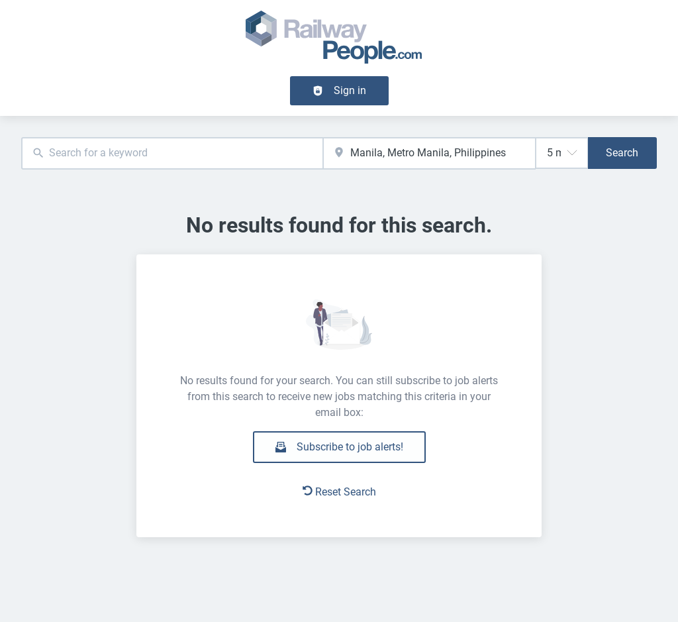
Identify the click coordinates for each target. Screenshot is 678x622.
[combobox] (172, 153)
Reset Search (339, 492)
